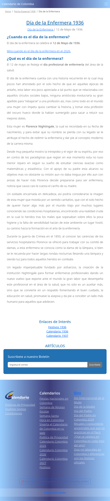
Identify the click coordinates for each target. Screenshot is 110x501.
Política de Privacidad (54, 437)
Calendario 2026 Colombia (55, 492)
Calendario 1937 (57, 336)
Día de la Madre (84, 407)
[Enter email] (48, 364)
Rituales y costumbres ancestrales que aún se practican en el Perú (89, 428)
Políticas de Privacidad (20, 405)
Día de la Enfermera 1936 (55, 22)
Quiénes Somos (15, 409)
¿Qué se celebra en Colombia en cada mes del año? (89, 441)
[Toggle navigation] (106, 4)
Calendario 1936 (57, 331)
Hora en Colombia (52, 420)
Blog (77, 393)
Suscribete (94, 364)
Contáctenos (13, 413)
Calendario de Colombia (18, 4)
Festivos (45, 467)
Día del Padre (83, 411)
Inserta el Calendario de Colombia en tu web (53, 428)
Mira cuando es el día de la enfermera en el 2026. (39, 51)
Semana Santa (49, 416)
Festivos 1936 (57, 327)
